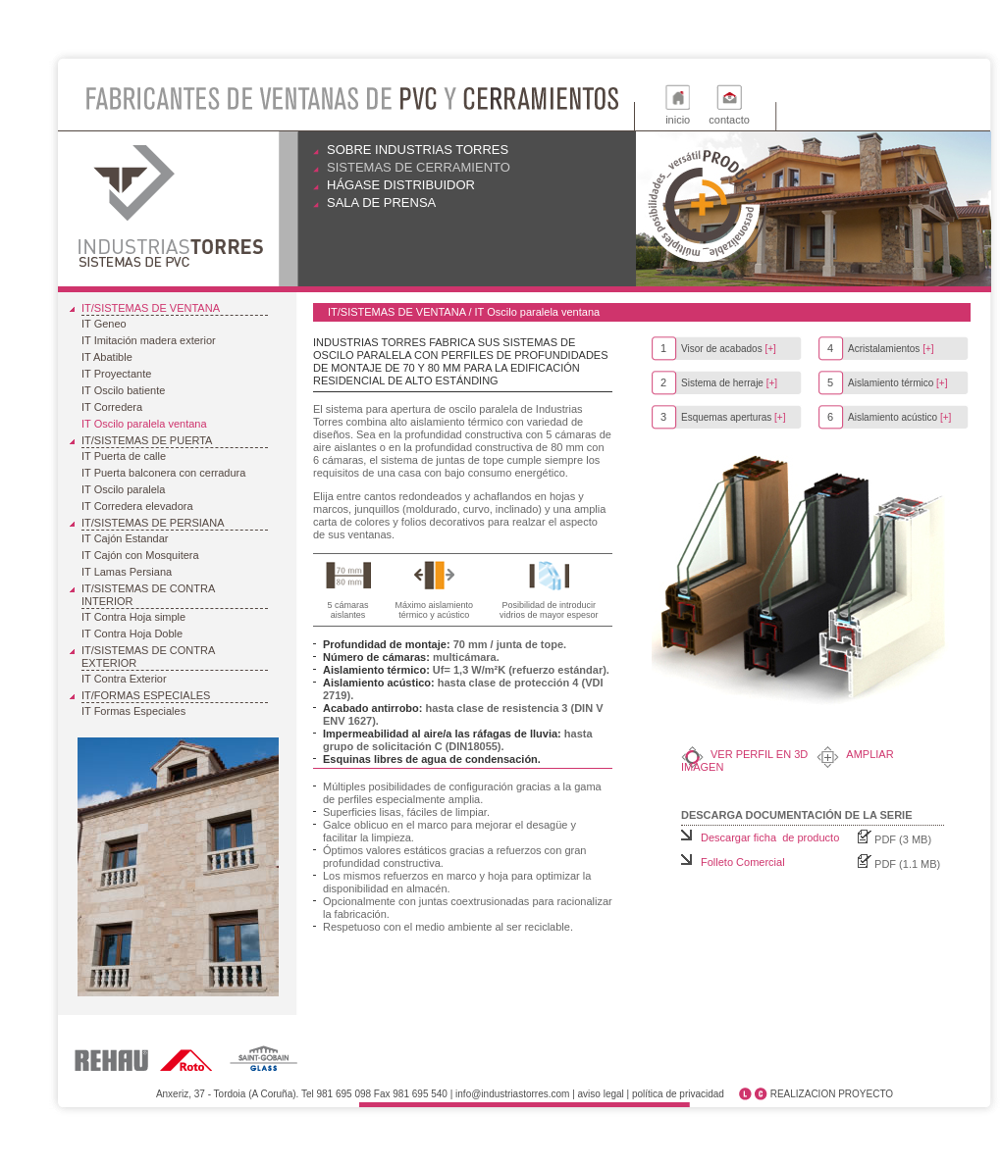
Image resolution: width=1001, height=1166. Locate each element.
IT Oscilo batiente (123, 390)
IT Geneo (104, 324)
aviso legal (601, 1094)
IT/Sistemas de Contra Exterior (148, 656)
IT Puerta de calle (123, 456)
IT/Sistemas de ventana (150, 308)
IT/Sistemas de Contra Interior (148, 595)
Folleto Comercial (743, 862)
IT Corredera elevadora (137, 506)
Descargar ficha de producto (770, 837)
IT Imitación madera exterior (148, 340)
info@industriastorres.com (512, 1094)
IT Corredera (111, 407)
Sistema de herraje (718, 383)
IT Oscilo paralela (123, 489)
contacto (729, 120)
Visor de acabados (718, 348)
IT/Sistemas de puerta (146, 440)
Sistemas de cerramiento (418, 167)
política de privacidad (678, 1094)
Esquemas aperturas (722, 417)
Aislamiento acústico (889, 417)
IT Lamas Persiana (126, 572)
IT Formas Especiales (133, 711)
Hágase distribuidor (401, 184)
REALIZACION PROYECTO (831, 1094)
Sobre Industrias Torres (417, 149)
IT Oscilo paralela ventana (144, 424)
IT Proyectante (116, 374)
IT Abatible (106, 357)
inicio (677, 120)
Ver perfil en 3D (759, 754)
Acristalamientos (880, 348)
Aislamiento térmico (887, 383)
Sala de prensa (381, 202)
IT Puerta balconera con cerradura (163, 473)
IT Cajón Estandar (124, 538)
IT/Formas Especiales (145, 695)
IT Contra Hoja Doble (132, 633)
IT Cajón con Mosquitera (140, 555)
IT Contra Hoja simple (133, 617)
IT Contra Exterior (124, 678)
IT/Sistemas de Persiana (152, 523)
